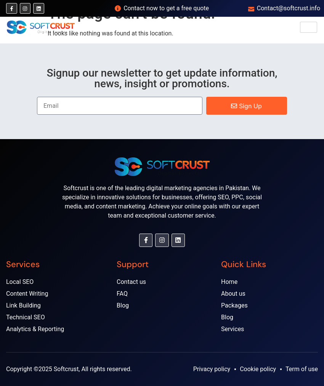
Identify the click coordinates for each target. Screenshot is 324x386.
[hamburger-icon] (308, 27)
